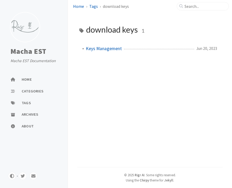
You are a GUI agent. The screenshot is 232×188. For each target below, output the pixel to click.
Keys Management (104, 48)
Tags (93, 6)
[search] (205, 6)
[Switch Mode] (12, 176)
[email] (33, 176)
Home (78, 6)
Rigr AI (140, 175)
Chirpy (144, 180)
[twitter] (22, 176)
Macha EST (28, 51)
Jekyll (168, 180)
